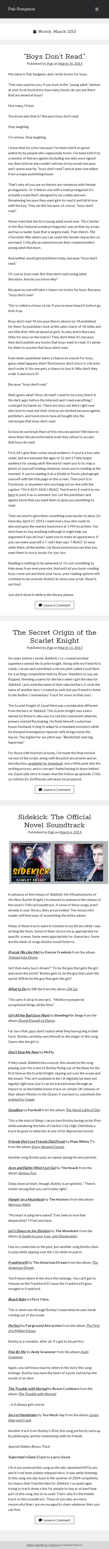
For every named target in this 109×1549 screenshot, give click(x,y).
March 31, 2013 (70, 63)
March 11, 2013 (70, 647)
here (11, 495)
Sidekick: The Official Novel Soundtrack (54, 821)
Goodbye (15, 1110)
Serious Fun (27, 1173)
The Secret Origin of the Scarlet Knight (54, 636)
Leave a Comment (54, 605)
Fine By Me (17, 1352)
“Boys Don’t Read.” (54, 56)
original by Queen (21, 1099)
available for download (45, 763)
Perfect (14, 1325)
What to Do (17, 989)
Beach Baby (17, 1299)
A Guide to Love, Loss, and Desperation (47, 1236)
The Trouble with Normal (27, 1388)
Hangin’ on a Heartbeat (26, 1199)
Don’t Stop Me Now (23, 1052)
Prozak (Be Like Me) (24, 952)
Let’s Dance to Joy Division (29, 1231)
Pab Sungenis (21, 9)
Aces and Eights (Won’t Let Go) (32, 1168)
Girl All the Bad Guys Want (28, 1015)
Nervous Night (19, 1204)
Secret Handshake (22, 1415)
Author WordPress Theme (42, 1545)
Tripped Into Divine (22, 957)
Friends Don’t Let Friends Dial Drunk (36, 1141)
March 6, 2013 (70, 832)
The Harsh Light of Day (82, 1110)
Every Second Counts (48, 1147)
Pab (50, 63)
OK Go (72, 989)
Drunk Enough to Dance (36, 1020)
